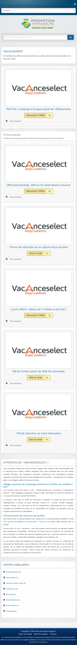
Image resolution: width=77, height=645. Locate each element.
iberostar (9, 594)
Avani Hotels (11, 605)
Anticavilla (10, 611)
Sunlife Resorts (12, 572)
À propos (53, 634)
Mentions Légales (41, 634)
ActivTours (10, 589)
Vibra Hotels (11, 578)
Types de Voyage (25, 634)
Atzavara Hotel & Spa (14, 583)
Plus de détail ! (13, 121)
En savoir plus (42, 642)
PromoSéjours (11, 600)
